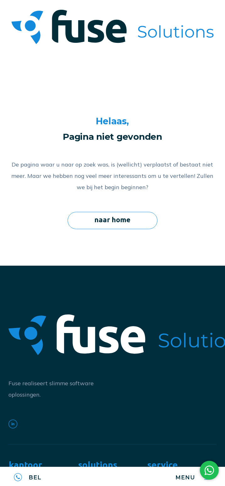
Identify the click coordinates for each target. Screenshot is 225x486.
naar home (112, 219)
